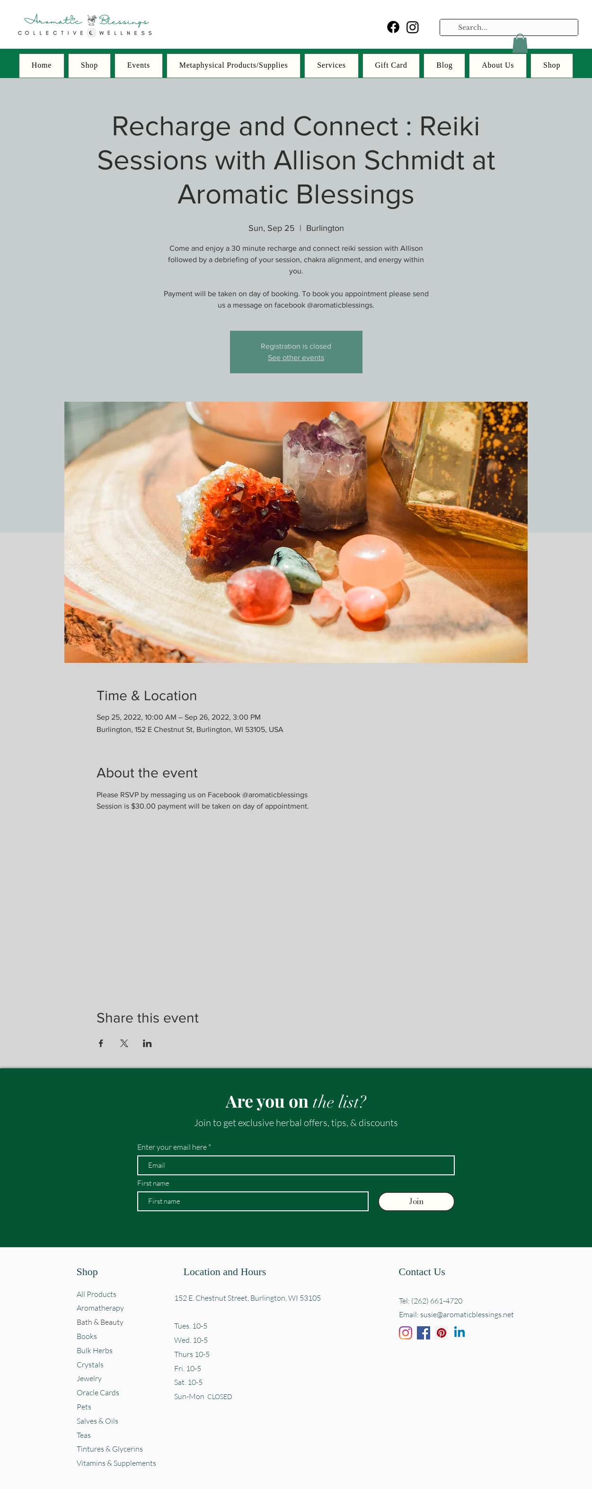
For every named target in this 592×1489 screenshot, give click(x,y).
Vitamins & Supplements (116, 1463)
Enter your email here (172, 1147)
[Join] (416, 1201)
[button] (520, 43)
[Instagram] (413, 27)
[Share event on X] (124, 1043)
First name (153, 1183)
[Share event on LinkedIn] (147, 1043)
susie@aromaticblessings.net (467, 1314)
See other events (296, 357)
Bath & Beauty (100, 1322)
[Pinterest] (441, 1332)
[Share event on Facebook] (101, 1043)
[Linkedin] (459, 1332)
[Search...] (508, 27)
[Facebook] (393, 27)
